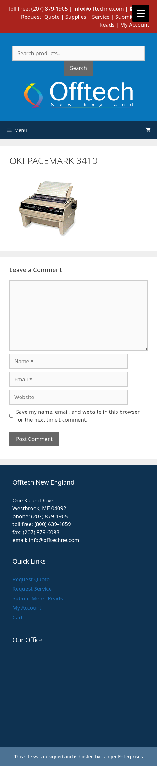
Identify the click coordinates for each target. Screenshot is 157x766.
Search (78, 67)
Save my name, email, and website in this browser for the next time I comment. (78, 415)
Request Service (32, 588)
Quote (52, 16)
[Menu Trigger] (140, 13)
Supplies (75, 16)
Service (101, 16)
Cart (17, 617)
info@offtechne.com (99, 8)
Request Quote (31, 579)
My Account (134, 24)
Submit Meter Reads (37, 598)
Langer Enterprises (122, 756)
